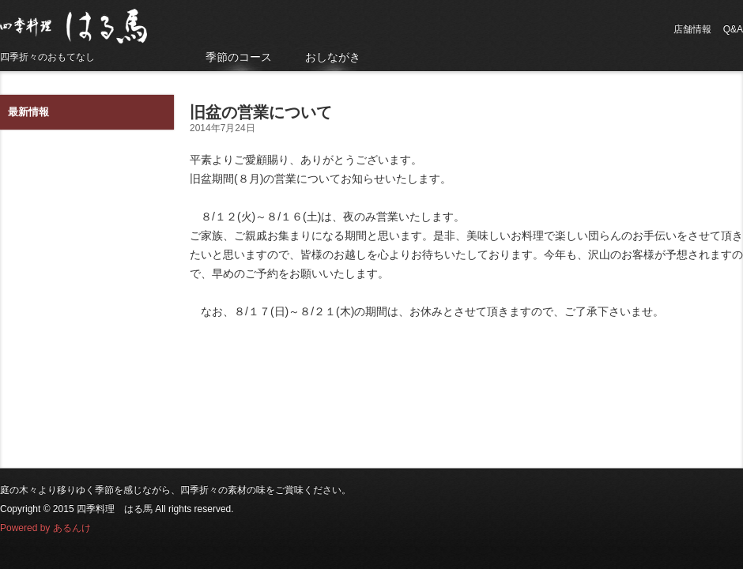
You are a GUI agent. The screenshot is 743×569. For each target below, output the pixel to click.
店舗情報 (692, 29)
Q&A (733, 29)
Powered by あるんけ (45, 527)
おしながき (332, 57)
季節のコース (239, 57)
